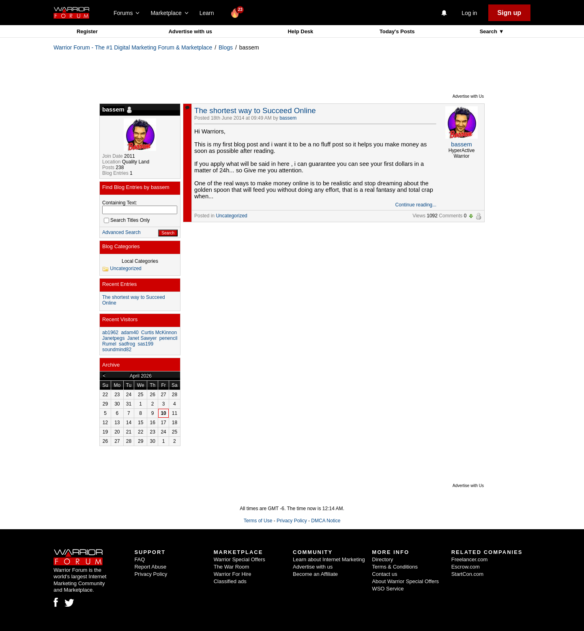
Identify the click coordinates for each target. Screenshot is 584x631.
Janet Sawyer (142, 338)
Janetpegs (113, 338)
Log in (469, 13)
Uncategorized (231, 216)
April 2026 (141, 376)
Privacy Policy (292, 521)
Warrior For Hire (232, 574)
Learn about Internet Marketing (329, 559)
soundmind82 (116, 349)
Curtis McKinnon (159, 332)
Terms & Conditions (395, 567)
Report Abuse (150, 567)
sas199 (145, 344)
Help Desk (300, 31)
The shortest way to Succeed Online (255, 110)
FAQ (139, 559)
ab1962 (110, 332)
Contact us (384, 574)
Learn (209, 13)
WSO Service (388, 589)
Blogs (226, 47)
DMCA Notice (325, 521)
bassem (287, 118)
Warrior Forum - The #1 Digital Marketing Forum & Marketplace (133, 47)
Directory (382, 559)
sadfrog (127, 344)
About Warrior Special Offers (405, 581)
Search (489, 31)
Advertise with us (190, 31)
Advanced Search (121, 232)
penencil (168, 338)
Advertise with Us (468, 96)
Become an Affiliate (315, 574)
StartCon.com (467, 574)
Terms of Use (258, 521)
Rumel (109, 344)
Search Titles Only (127, 220)
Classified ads (230, 581)
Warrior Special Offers (239, 559)
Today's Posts (397, 31)
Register (87, 31)
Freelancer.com (469, 559)
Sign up (509, 12)
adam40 (129, 332)
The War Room (231, 567)
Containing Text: (119, 203)
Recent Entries (119, 284)
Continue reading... (415, 205)
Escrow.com (465, 567)
